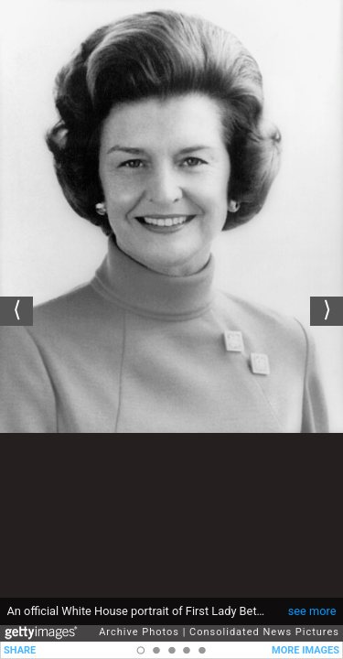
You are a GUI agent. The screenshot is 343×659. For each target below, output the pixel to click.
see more (312, 602)
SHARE (20, 650)
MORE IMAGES (305, 650)
